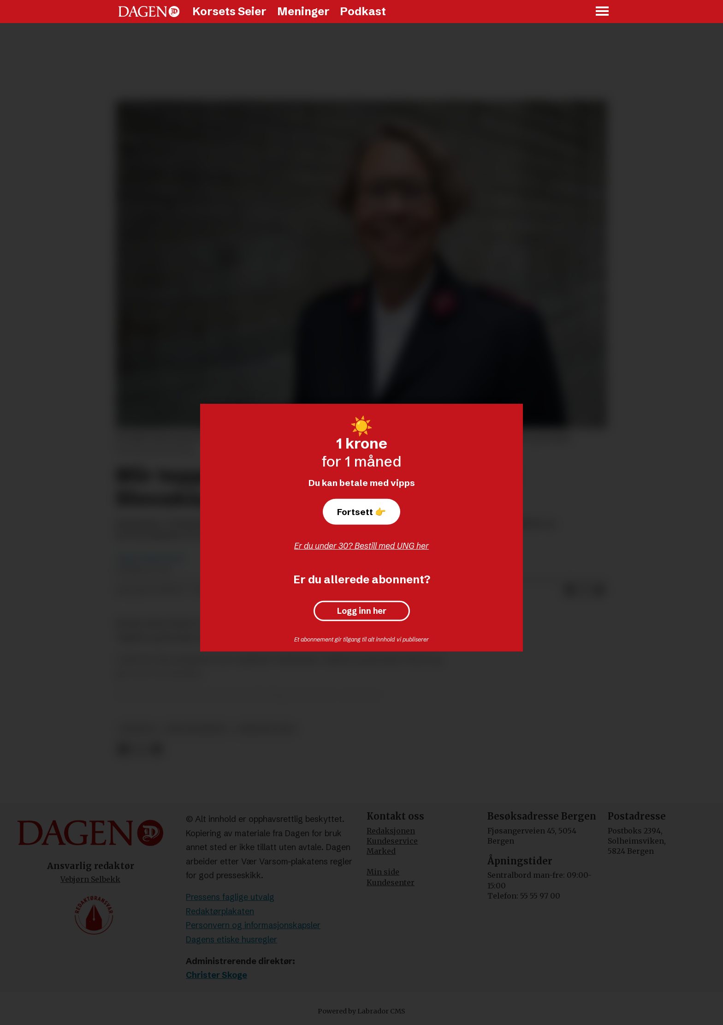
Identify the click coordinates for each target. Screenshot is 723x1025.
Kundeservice (392, 840)
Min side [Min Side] (383, 871)
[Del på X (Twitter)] (585, 591)
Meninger (303, 11)
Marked (381, 851)
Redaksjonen (391, 830)
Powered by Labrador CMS (361, 1011)
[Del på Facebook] (570, 591)
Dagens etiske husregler (231, 939)
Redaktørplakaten (220, 911)
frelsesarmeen (196, 729)
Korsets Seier (229, 11)
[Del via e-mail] (599, 591)
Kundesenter (391, 882)
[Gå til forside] (149, 11)
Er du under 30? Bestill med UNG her (361, 545)
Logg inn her (361, 611)
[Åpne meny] (602, 12)
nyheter (137, 729)
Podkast (363, 11)
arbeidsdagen (266, 729)
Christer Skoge (216, 975)
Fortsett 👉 (361, 511)
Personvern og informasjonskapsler (253, 925)
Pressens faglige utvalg (230, 897)
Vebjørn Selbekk (90, 879)
